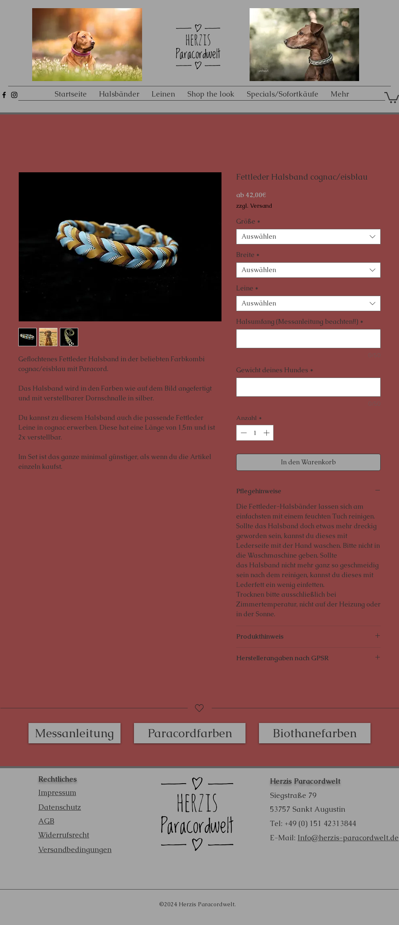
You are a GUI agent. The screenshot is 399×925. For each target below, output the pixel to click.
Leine (247, 288)
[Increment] (267, 432)
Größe (248, 222)
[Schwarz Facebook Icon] (4, 95)
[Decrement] (242, 432)
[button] (391, 97)
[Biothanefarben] (314, 733)
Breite (248, 255)
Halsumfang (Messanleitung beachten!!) (300, 322)
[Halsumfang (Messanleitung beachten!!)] (308, 339)
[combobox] (308, 236)
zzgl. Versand (254, 205)
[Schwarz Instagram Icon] (14, 95)
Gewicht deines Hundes (275, 370)
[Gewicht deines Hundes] (308, 387)
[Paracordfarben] (190, 733)
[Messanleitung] (74, 733)
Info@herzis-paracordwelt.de (348, 837)
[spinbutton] (255, 432)
